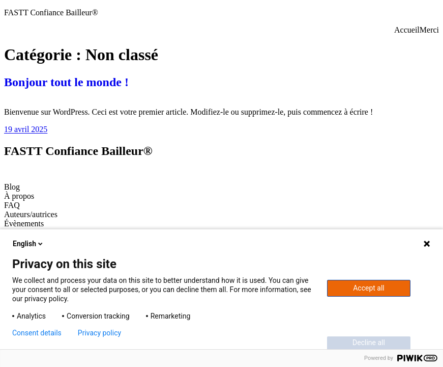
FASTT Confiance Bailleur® (51, 12)
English (28, 244)
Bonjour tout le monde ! (66, 82)
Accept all (369, 288)
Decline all (368, 342)
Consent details (37, 333)
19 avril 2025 (25, 129)
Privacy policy (99, 333)
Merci (429, 29)
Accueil (407, 29)
